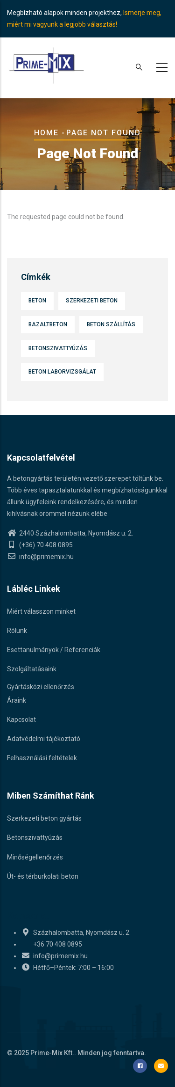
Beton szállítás (111, 324)
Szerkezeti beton (92, 300)
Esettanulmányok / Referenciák (53, 650)
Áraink (16, 700)
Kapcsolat (21, 719)
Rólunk (17, 630)
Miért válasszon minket (41, 611)
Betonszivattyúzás (57, 348)
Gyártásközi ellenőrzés (40, 686)
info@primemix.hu (40, 556)
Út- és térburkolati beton (42, 876)
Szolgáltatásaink (31, 669)
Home (46, 132)
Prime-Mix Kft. (52, 1053)
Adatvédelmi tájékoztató (43, 738)
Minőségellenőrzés (35, 857)
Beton (37, 300)
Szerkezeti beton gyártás (44, 818)
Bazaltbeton (47, 324)
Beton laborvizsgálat (62, 371)
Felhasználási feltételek (42, 758)
